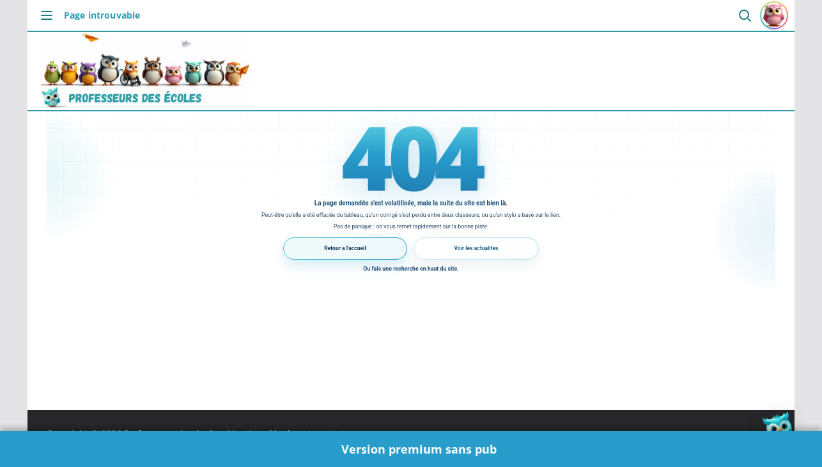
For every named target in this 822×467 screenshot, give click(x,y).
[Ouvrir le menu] (50, 15)
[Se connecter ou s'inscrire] (774, 15)
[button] (782, 427)
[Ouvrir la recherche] (744, 15)
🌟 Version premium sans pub (411, 449)
